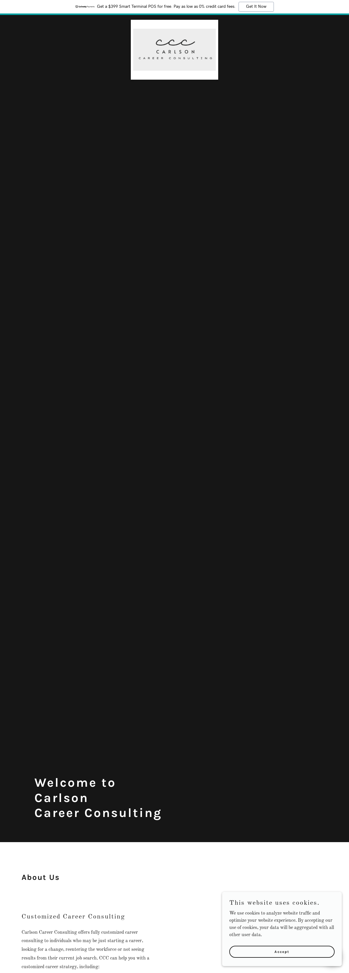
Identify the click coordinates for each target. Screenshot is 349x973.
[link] (174, 22)
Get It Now (256, 6)
